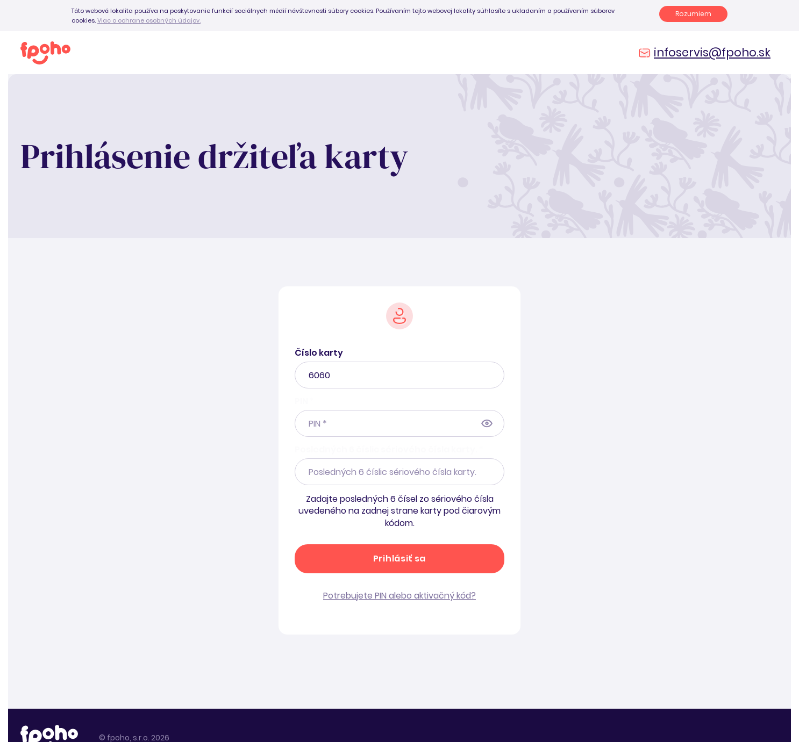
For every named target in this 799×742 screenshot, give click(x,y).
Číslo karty (319, 353)
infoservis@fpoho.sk (712, 52)
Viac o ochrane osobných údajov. (149, 20)
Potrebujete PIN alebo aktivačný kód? (399, 595)
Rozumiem (693, 13)
